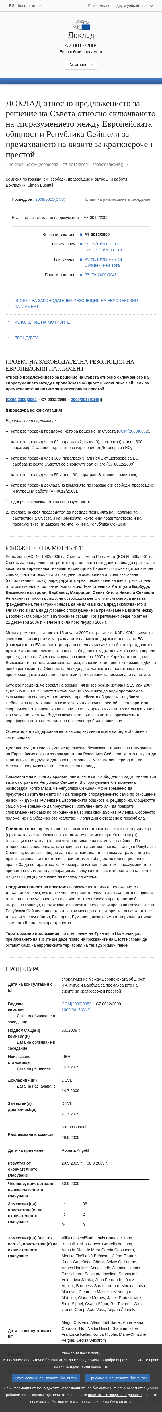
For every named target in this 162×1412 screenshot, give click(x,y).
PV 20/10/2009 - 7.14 (103, 259)
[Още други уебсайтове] (120, 5)
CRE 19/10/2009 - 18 (103, 250)
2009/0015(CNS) (50, 199)
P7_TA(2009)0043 (101, 274)
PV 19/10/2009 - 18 (102, 244)
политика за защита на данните (115, 1403)
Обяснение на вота (102, 265)
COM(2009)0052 (22, 399)
